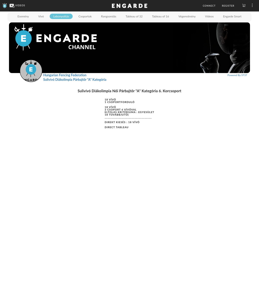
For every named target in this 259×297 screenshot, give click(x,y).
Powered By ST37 (237, 75)
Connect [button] (209, 5)
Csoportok (85, 16)
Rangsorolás (108, 16)
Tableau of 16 (160, 16)
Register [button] (228, 5)
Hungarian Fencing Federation (65, 75)
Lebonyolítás (61, 16)
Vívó (41, 16)
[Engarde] (5, 5)
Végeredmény (187, 16)
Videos (209, 16)
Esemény (23, 16)
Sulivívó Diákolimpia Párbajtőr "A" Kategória (74, 79)
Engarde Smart (232, 16)
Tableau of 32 (134, 16)
